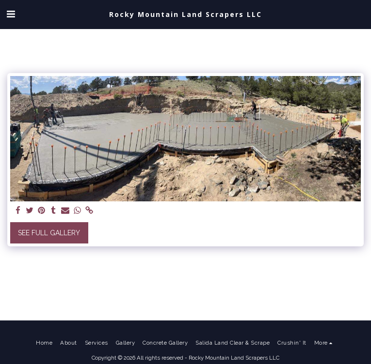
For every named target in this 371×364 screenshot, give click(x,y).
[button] (10, 14)
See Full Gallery (49, 233)
